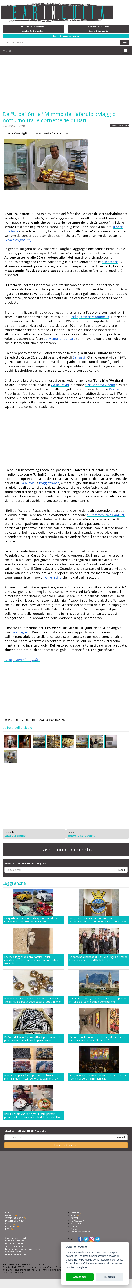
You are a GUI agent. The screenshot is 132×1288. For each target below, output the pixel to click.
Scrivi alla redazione (14, 1240)
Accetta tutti (79, 1277)
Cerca (124, 42)
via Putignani (20, 632)
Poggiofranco (49, 483)
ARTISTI (8, 1223)
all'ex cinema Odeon (100, 385)
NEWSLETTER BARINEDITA (26, 863)
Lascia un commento (66, 849)
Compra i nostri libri (14, 1251)
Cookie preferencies (80, 1231)
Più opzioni (109, 1277)
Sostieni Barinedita (14, 1246)
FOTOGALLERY (77, 1220)
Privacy (73, 1229)
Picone (114, 389)
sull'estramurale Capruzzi (106, 515)
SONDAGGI (75, 1223)
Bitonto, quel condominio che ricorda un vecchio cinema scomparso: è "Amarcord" (97, 1038)
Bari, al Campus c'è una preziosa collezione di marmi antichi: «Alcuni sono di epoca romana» (31, 1077)
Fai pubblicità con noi (15, 1243)
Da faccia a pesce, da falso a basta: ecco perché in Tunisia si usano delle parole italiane (98, 1000)
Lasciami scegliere (76, 1267)
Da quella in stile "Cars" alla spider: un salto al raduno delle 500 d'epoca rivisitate (31, 920)
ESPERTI (74, 1218)
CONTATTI (75, 1226)
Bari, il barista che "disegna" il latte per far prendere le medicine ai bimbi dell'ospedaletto (32, 1115)
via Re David (60, 385)
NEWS (7, 1229)
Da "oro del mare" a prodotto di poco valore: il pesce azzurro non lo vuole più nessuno (32, 1038)
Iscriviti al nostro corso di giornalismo (22, 1249)
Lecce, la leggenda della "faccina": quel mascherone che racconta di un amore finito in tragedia (31, 960)
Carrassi (79, 357)
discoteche (110, 262)
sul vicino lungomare (59, 338)
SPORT (73, 1215)
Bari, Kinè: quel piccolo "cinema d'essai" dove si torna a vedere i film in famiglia (97, 1077)
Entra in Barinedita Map (16, 1254)
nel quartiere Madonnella (90, 317)
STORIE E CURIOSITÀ (14, 1218)
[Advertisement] (66, 82)
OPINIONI (74, 1212)
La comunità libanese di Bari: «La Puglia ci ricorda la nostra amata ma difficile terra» (98, 958)
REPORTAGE (11, 1226)
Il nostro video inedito (66, 1145)
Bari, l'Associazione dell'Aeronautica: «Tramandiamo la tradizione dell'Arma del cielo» (97, 920)
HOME (8, 1212)
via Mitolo (27, 483)
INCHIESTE (10, 1215)
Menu (7, 50)
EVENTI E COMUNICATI (15, 1220)
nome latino (52, 577)
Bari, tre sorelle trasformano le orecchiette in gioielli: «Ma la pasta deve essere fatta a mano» (32, 1000)
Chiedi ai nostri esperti (15, 1238)
